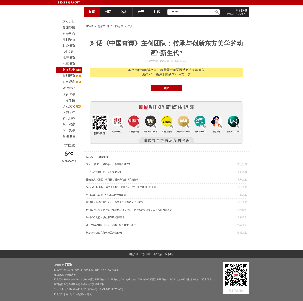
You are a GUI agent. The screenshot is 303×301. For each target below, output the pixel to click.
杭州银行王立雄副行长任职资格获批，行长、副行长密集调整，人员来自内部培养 (129, 209)
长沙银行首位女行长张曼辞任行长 (104, 232)
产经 (141, 12)
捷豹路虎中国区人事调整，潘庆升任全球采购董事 (112, 179)
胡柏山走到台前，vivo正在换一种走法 (106, 194)
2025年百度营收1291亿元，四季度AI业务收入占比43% (114, 202)
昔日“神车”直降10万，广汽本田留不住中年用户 (111, 225)
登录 (238, 10)
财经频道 (242, 187)
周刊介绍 (133, 254)
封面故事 (118, 26)
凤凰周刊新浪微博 (63, 269)
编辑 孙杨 (181, 61)
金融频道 (242, 209)
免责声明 (71, 274)
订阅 (157, 12)
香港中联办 (101, 269)
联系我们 (170, 254)
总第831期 (103, 26)
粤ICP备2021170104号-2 (112, 289)
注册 (244, 10)
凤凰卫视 (88, 269)
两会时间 (242, 164)
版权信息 (59, 274)
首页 (92, 12)
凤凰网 (78, 269)
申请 (67, 264)
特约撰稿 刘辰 (167, 61)
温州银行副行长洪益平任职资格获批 (105, 217)
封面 (108, 12)
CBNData (113, 269)
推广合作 (157, 254)
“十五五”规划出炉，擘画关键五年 (104, 172)
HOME (89, 26)
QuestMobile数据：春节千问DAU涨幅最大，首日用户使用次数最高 (121, 187)
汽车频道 (242, 179)
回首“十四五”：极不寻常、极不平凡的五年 (108, 164)
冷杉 (124, 12)
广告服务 (145, 254)
